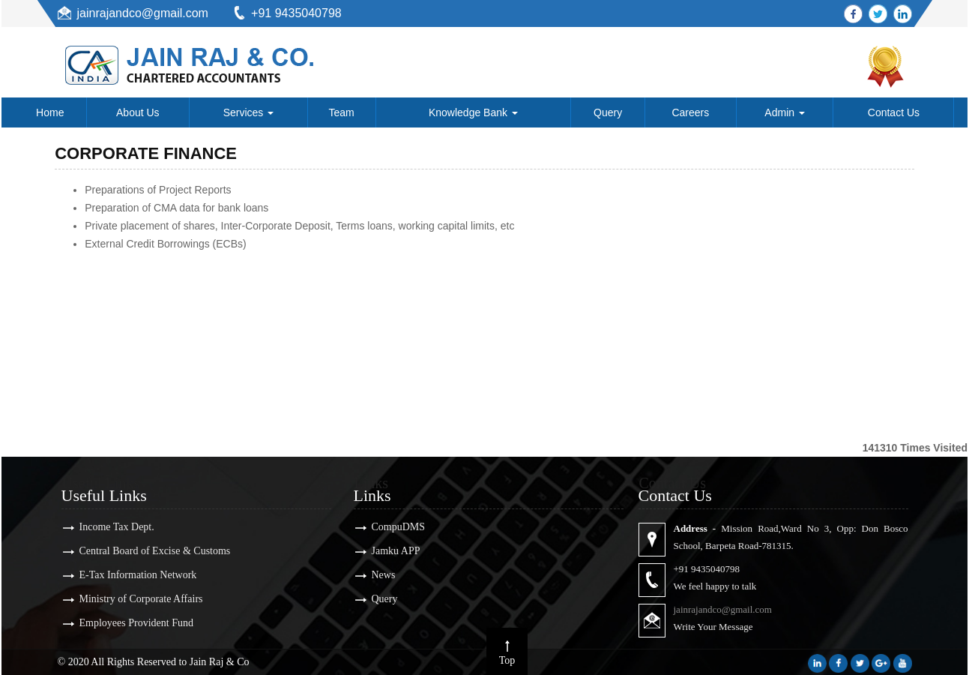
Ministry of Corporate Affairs (131, 598)
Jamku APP (385, 550)
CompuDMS (388, 526)
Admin (784, 112)
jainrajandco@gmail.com (142, 13)
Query (608, 112)
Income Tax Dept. (106, 526)
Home (50, 112)
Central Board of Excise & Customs (144, 550)
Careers (690, 112)
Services (248, 112)
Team (341, 112)
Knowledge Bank (473, 112)
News (373, 574)
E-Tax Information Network (128, 574)
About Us (138, 112)
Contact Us (894, 112)
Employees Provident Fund (126, 622)
